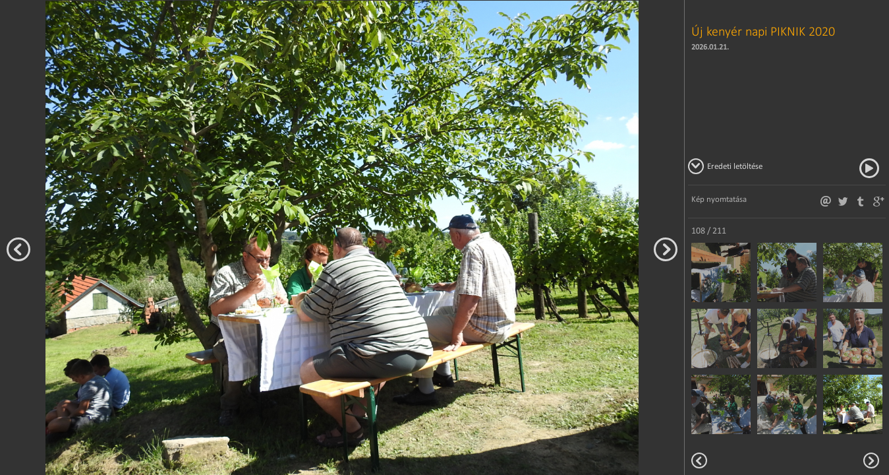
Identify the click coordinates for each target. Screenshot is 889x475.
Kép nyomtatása (719, 199)
